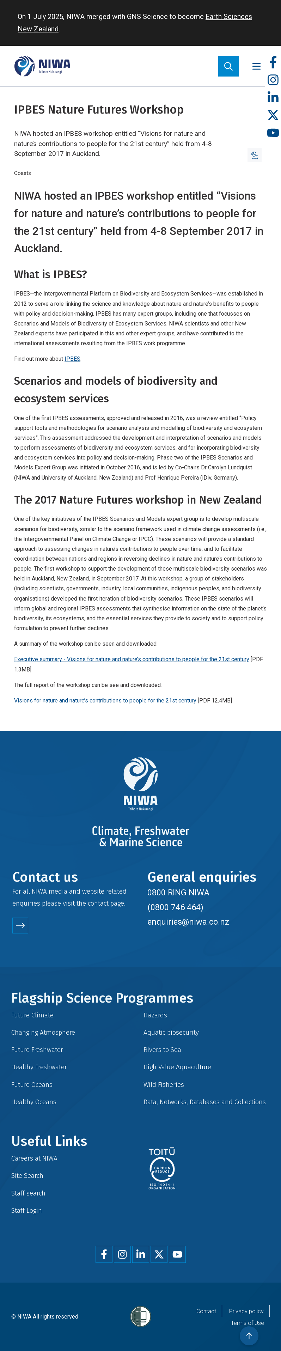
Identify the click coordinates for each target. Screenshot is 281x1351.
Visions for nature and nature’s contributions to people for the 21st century (105, 700)
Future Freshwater (37, 1050)
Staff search (28, 1193)
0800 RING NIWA (178, 892)
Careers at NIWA (34, 1158)
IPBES (72, 358)
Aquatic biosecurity (171, 1032)
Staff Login (26, 1210)
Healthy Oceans (33, 1102)
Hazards (155, 1015)
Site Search (27, 1176)
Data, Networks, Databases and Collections (204, 1102)
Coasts (22, 173)
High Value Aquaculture (177, 1067)
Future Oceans (32, 1085)
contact (98, 903)
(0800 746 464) (175, 907)
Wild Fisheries (163, 1085)
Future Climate (32, 1015)
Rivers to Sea (162, 1050)
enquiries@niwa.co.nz (188, 922)
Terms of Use (247, 1323)
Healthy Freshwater (39, 1067)
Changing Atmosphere (43, 1032)
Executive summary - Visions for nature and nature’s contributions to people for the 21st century (131, 659)
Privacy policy (246, 1311)
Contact (206, 1311)
